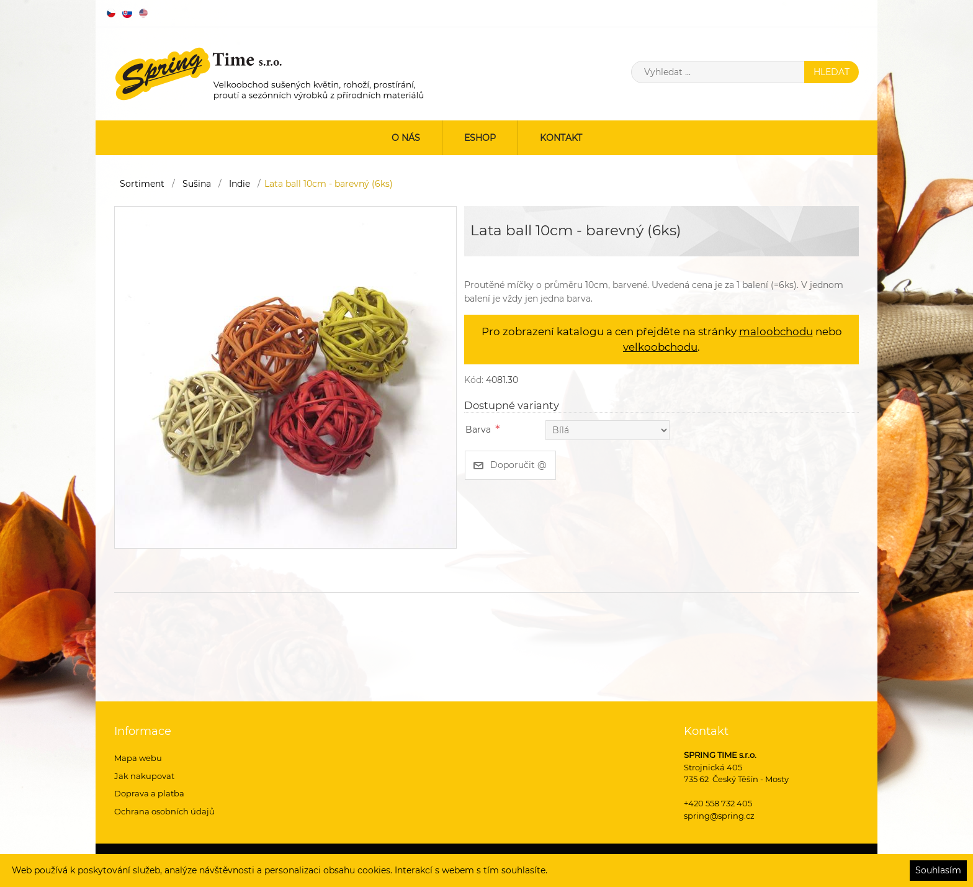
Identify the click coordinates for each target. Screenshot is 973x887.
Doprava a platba (149, 793)
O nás (406, 137)
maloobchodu (776, 331)
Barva (478, 429)
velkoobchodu (660, 347)
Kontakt (561, 137)
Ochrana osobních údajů (164, 811)
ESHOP (480, 137)
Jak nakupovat (144, 776)
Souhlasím (938, 870)
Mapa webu (138, 758)
